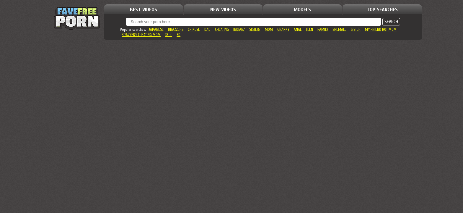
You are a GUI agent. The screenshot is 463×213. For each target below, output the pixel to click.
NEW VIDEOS (223, 10)
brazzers (175, 29)
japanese (156, 29)
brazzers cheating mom (141, 35)
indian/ (239, 29)
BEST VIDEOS (143, 10)
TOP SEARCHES (382, 10)
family (322, 29)
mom (269, 29)
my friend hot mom (381, 29)
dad (207, 29)
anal (297, 29)
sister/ (254, 29)
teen (309, 29)
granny (283, 29)
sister (356, 29)
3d (178, 35)
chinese (194, 29)
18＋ (168, 35)
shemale (339, 29)
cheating (222, 29)
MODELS (302, 10)
